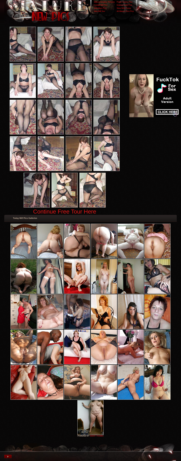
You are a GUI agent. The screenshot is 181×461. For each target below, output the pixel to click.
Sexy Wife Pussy (124, 8)
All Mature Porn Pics (125, 11)
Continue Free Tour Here (64, 211)
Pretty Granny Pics (125, 2)
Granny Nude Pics (124, 5)
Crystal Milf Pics (100, 5)
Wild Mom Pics (100, 8)
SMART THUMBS (96, 436)
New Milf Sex (99, 11)
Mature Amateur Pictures (104, 2)
